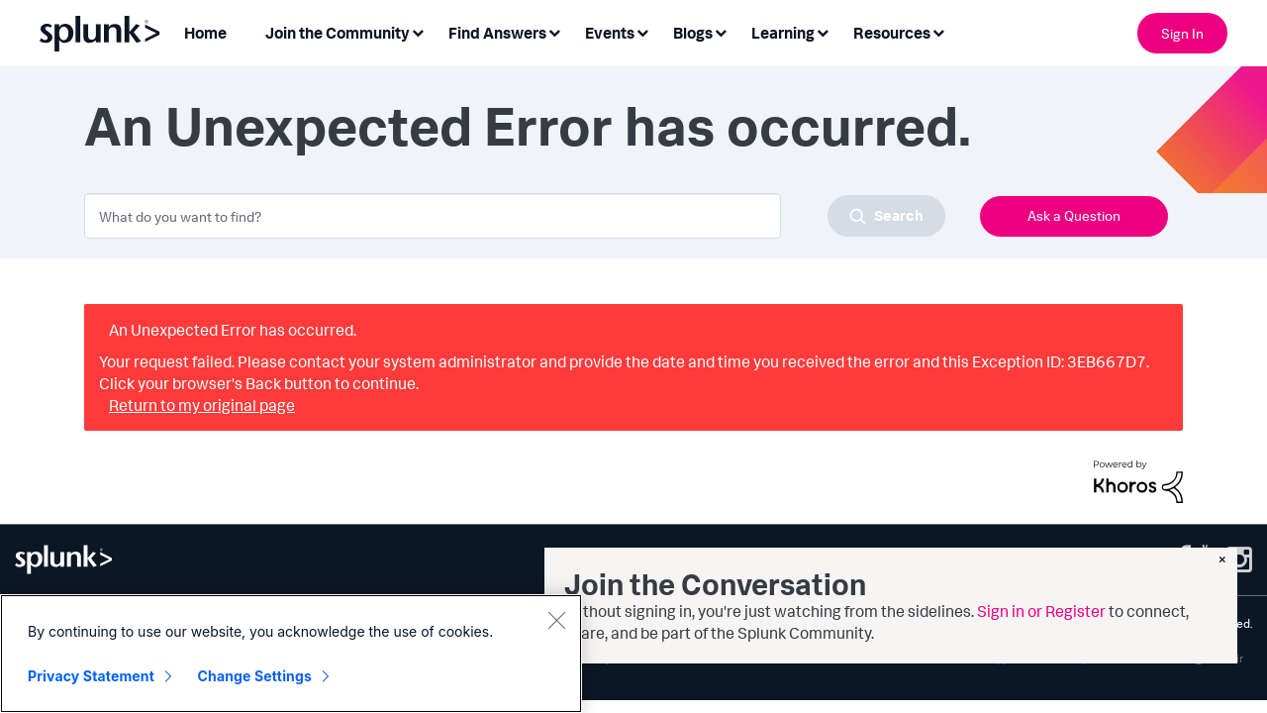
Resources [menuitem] (891, 33)
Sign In (1182, 33)
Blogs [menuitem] (693, 33)
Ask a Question (1074, 215)
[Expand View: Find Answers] (554, 31)
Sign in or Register (1041, 611)
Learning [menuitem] (783, 33)
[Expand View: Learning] (822, 31)
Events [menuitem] (609, 33)
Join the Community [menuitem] (337, 33)
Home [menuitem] (205, 33)
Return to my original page (202, 405)
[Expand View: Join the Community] (418, 31)
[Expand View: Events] (642, 31)
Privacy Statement (91, 675)
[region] (291, 653)
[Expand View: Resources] (938, 31)
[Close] (556, 620)
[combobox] (514, 216)
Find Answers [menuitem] (497, 33)
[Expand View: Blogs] (721, 31)
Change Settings (255, 675)
